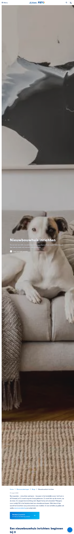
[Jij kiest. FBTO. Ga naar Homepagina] (37, 2)
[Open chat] (69, 529)
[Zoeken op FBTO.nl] (66, 2)
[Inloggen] (70, 2)
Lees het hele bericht (19, 251)
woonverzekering (20, 508)
